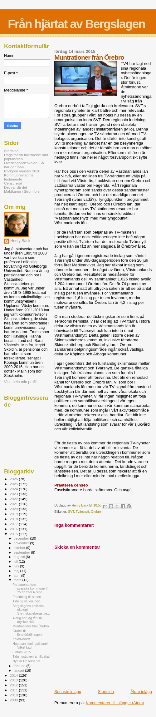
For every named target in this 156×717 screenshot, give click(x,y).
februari (20, 666)
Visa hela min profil (20, 382)
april (17, 575)
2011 (14, 690)
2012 (14, 685)
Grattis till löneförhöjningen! (27, 632)
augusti (20, 557)
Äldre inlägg (141, 691)
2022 (14, 499)
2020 (14, 509)
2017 (14, 524)
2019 (14, 514)
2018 (14, 519)
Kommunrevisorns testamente (18, 177)
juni (17, 566)
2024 (14, 489)
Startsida (106, 691)
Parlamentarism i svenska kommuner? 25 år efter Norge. (30, 588)
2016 (14, 529)
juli (16, 561)
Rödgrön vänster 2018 (22, 171)
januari (19, 670)
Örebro (96, 511)
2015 (14, 534)
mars (18, 580)
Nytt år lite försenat (26, 661)
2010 (14, 695)
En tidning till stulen (26, 597)
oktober (20, 548)
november (22, 543)
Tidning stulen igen (26, 601)
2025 (14, 484)
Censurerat (13, 183)
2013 (14, 680)
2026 (14, 479)
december (22, 538)
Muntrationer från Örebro (30, 626)
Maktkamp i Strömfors (22, 191)
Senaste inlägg (67, 691)
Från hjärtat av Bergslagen (76, 24)
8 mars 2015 (21, 652)
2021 (14, 504)
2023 (14, 494)
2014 (14, 675)
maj (17, 571)
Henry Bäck (20, 241)
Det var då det (15, 187)
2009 (14, 700)
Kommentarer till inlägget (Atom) (115, 702)
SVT (71, 511)
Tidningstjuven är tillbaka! (31, 656)
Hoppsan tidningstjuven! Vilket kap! (30, 645)
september (22, 552)
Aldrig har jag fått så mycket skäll (27, 620)
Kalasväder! (21, 639)
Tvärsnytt (82, 511)
